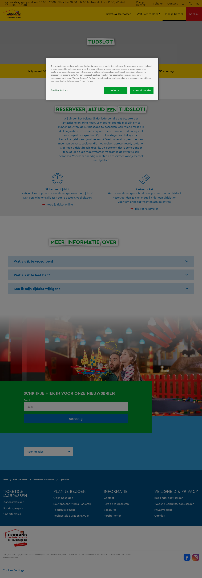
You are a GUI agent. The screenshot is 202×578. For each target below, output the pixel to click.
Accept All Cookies (141, 90)
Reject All (115, 90)
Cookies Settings (59, 90)
